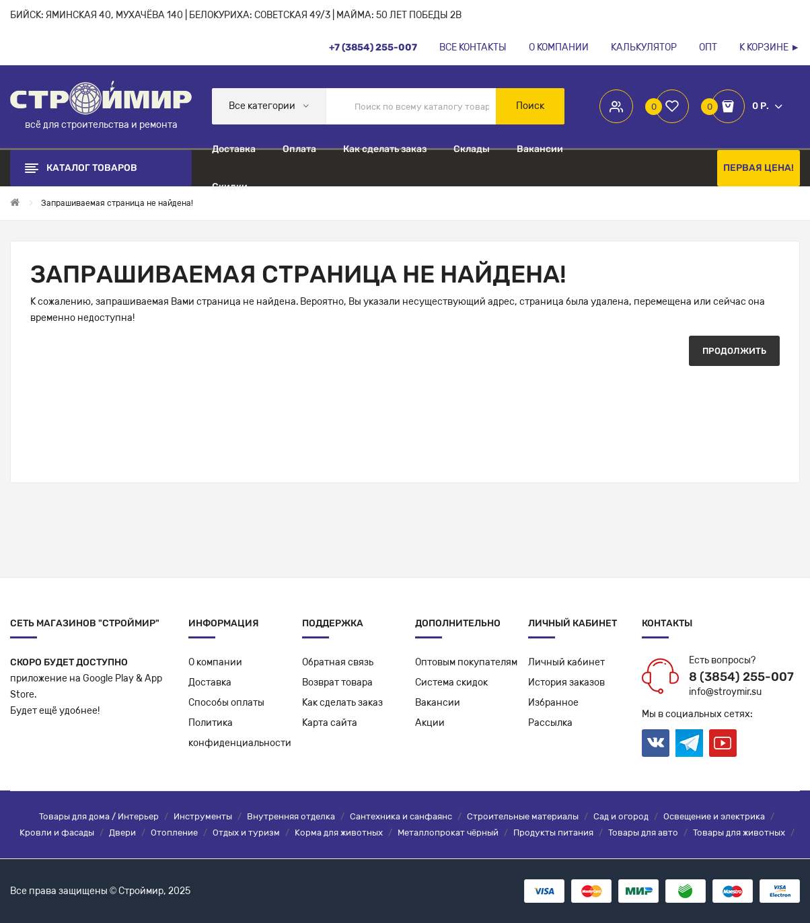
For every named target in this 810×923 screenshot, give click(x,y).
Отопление (174, 832)
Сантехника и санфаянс (401, 816)
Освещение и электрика (714, 816)
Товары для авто (643, 832)
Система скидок (451, 682)
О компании (215, 662)
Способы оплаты (226, 702)
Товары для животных (739, 832)
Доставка (209, 682)
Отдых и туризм (246, 832)
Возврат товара (337, 682)
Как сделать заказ (342, 702)
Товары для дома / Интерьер (99, 816)
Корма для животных (339, 832)
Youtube (723, 743)
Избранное (553, 702)
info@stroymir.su (725, 692)
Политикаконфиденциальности (239, 733)
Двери (122, 832)
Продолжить (734, 351)
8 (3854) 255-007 (741, 676)
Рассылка (550, 723)
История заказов (566, 682)
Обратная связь (337, 662)
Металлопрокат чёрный (448, 832)
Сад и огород (621, 816)
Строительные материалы (523, 816)
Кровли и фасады (57, 832)
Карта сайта (329, 723)
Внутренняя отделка (291, 816)
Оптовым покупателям (466, 662)
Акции (430, 723)
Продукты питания (553, 832)
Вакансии (437, 702)
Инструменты (203, 816)
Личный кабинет (566, 662)
